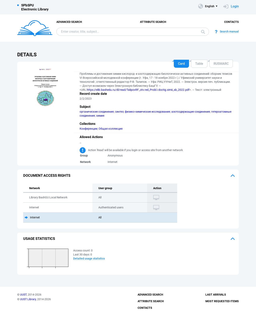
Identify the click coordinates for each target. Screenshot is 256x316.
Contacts (231, 21)
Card (181, 64)
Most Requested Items (222, 301)
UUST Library (28, 299)
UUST (23, 294)
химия (100, 115)
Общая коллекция (111, 128)
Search (203, 32)
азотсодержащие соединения (190, 111)
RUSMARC (221, 64)
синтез (119, 111)
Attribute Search (153, 21)
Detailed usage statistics (89, 258)
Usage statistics (39, 238)
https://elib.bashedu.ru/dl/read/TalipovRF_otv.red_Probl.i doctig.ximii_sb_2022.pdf (138, 89)
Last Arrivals (215, 294)
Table (199, 64)
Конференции (88, 128)
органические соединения (97, 111)
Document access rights (46, 175)
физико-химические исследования (147, 111)
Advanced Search (69, 21)
